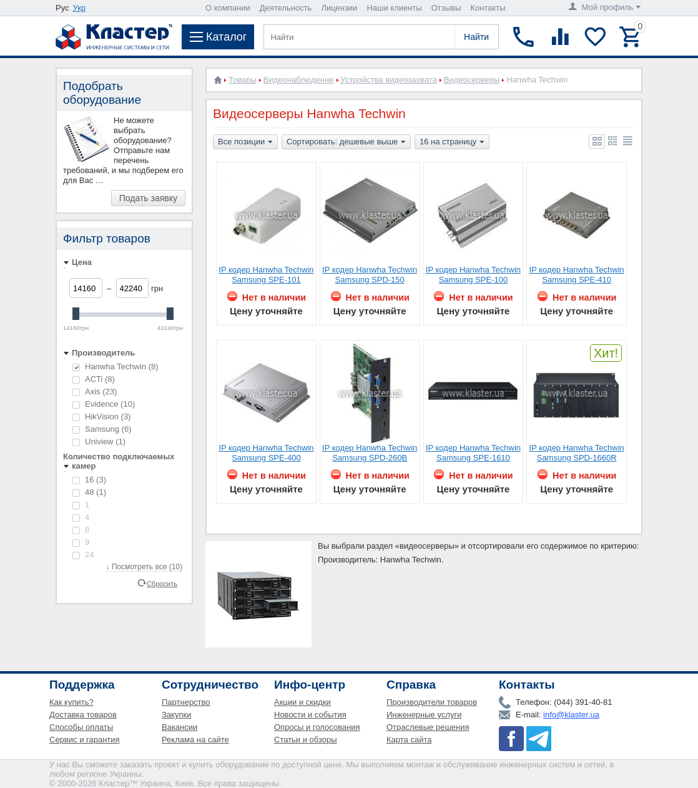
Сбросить (162, 583)
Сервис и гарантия (84, 739)
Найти (476, 37)
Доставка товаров (83, 714)
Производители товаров (431, 702)
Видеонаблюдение (298, 79)
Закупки (176, 714)
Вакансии (179, 727)
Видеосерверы (472, 79)
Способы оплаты (81, 727)
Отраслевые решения (427, 727)
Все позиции (245, 142)
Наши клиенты (393, 7)
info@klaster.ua (571, 714)
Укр (79, 7)
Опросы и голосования (317, 727)
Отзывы (446, 7)
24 (83, 554)
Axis (94, 391)
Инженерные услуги (423, 714)
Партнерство (186, 702)
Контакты (487, 7)
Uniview (98, 441)
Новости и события (310, 714)
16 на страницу (452, 142)
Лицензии (339, 7)
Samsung (101, 429)
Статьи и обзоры (305, 739)
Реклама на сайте (195, 739)
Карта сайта (408, 739)
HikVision (101, 416)
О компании (227, 7)
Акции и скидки (302, 702)
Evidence (103, 404)
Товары (243, 79)
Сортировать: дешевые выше (346, 142)
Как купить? (71, 702)
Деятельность (286, 7)
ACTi (93, 379)
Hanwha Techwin (115, 366)
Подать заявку (148, 198)
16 (89, 479)
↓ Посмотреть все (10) (144, 566)
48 (89, 492)
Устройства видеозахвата (389, 79)
